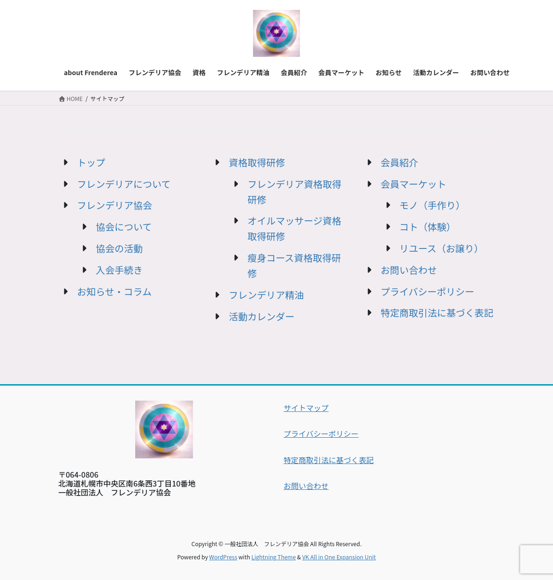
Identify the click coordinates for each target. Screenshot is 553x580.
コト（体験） (427, 226)
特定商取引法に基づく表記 (437, 312)
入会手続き (119, 270)
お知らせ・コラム (114, 291)
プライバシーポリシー (428, 291)
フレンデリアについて (123, 184)
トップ (91, 162)
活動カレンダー (261, 316)
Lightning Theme (273, 557)
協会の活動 (119, 248)
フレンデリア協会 (114, 205)
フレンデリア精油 (266, 295)
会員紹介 (399, 162)
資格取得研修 (257, 162)
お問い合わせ (409, 270)
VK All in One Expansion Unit (339, 557)
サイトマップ (306, 407)
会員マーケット (413, 184)
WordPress (223, 557)
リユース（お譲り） (441, 248)
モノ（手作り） (432, 205)
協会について (124, 226)
